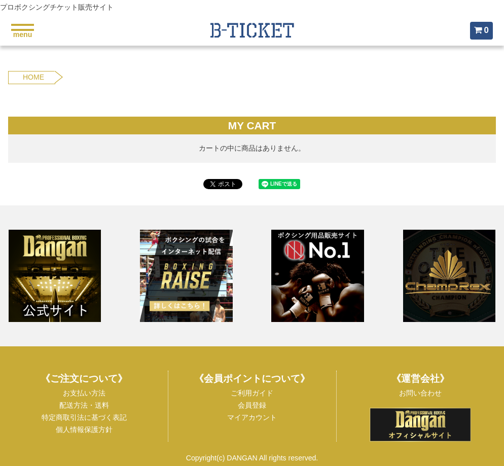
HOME (33, 77)
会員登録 (252, 405)
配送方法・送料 (84, 405)
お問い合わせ (420, 393)
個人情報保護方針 (84, 429)
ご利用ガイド (252, 393)
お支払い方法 (84, 393)
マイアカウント (252, 417)
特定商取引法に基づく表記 (84, 417)
